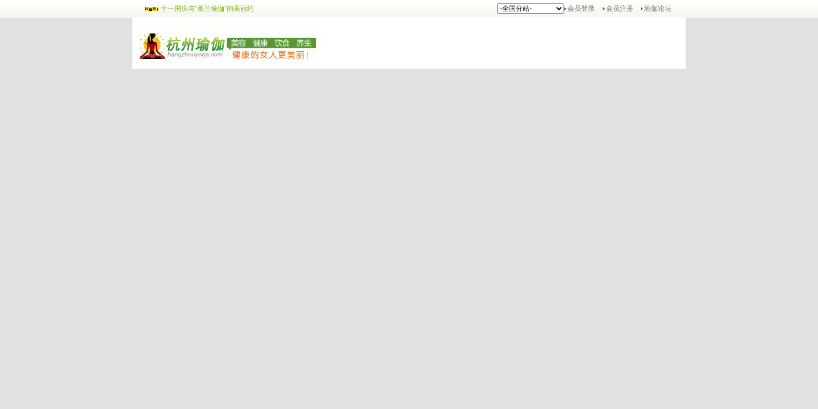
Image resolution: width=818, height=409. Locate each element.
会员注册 (619, 8)
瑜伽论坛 (657, 8)
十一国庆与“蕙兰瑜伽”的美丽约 (207, 8)
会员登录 (581, 8)
